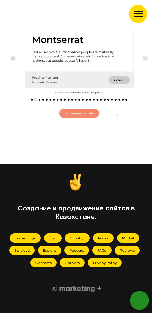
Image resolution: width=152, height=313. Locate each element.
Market (128, 238)
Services (22, 250)
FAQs (101, 250)
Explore (49, 250)
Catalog (77, 238)
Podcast (77, 250)
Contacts (43, 263)
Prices (103, 238)
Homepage (25, 238)
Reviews (127, 250)
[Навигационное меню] (138, 14)
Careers (72, 263)
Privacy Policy (105, 263)
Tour (53, 238)
